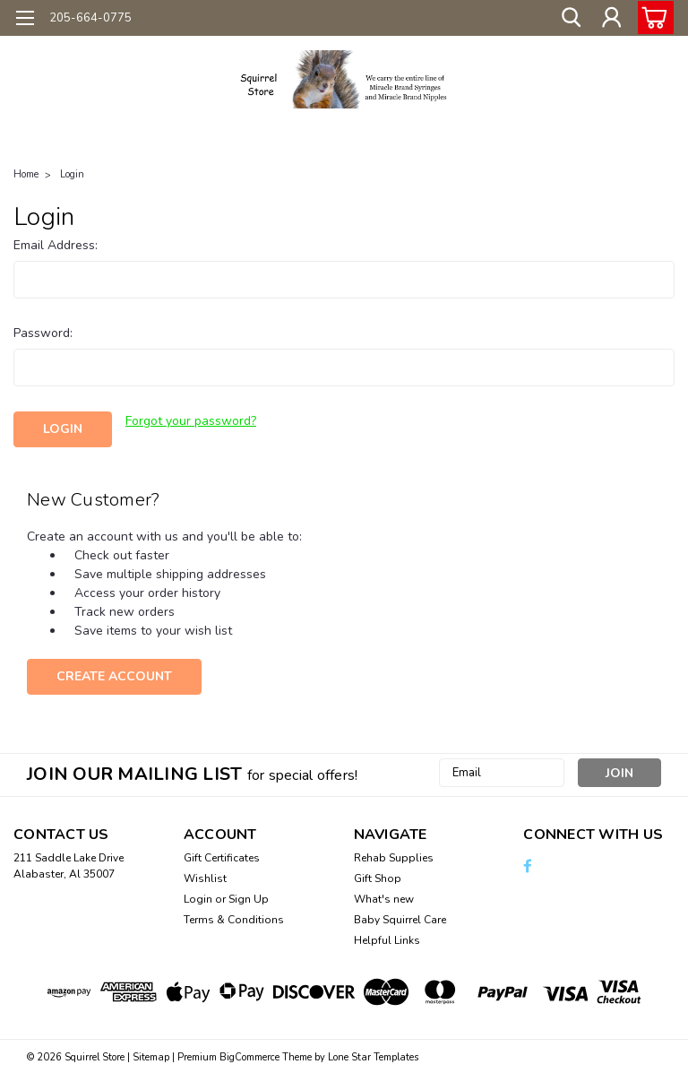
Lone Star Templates (373, 1055)
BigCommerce (249, 1055)
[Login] (611, 18)
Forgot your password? (190, 420)
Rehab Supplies (394, 856)
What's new (384, 897)
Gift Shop (377, 877)
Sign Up (248, 897)
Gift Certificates (222, 856)
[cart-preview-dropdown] (652, 17)
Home (26, 174)
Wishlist (205, 877)
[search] (570, 18)
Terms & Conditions (234, 918)
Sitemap (151, 1055)
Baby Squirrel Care (400, 918)
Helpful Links (387, 938)
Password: (43, 333)
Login (72, 174)
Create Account (114, 674)
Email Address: (55, 245)
